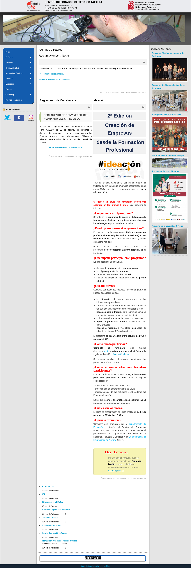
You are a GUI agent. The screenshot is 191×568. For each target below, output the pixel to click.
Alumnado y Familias (18, 73)
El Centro (18, 57)
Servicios (18, 79)
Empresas (18, 84)
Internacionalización (13, 100)
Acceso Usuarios (13, 109)
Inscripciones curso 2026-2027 (166, 115)
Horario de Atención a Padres (54, 533)
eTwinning (18, 95)
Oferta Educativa (18, 68)
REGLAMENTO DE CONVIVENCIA (66, 147)
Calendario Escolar (50, 517)
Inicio (7, 52)
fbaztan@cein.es (121, 354)
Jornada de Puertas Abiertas (165, 171)
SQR (44, 494)
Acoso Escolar (48, 486)
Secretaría (18, 63)
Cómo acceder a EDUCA (52, 502)
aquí (106, 351)
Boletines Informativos (51, 525)
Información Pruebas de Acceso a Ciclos (59, 541)
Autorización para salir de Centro (56, 510)
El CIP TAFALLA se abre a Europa (168, 155)
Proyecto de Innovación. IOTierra (167, 226)
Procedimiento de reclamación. (51, 74)
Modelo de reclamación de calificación (54, 79)
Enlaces (8, 89)
